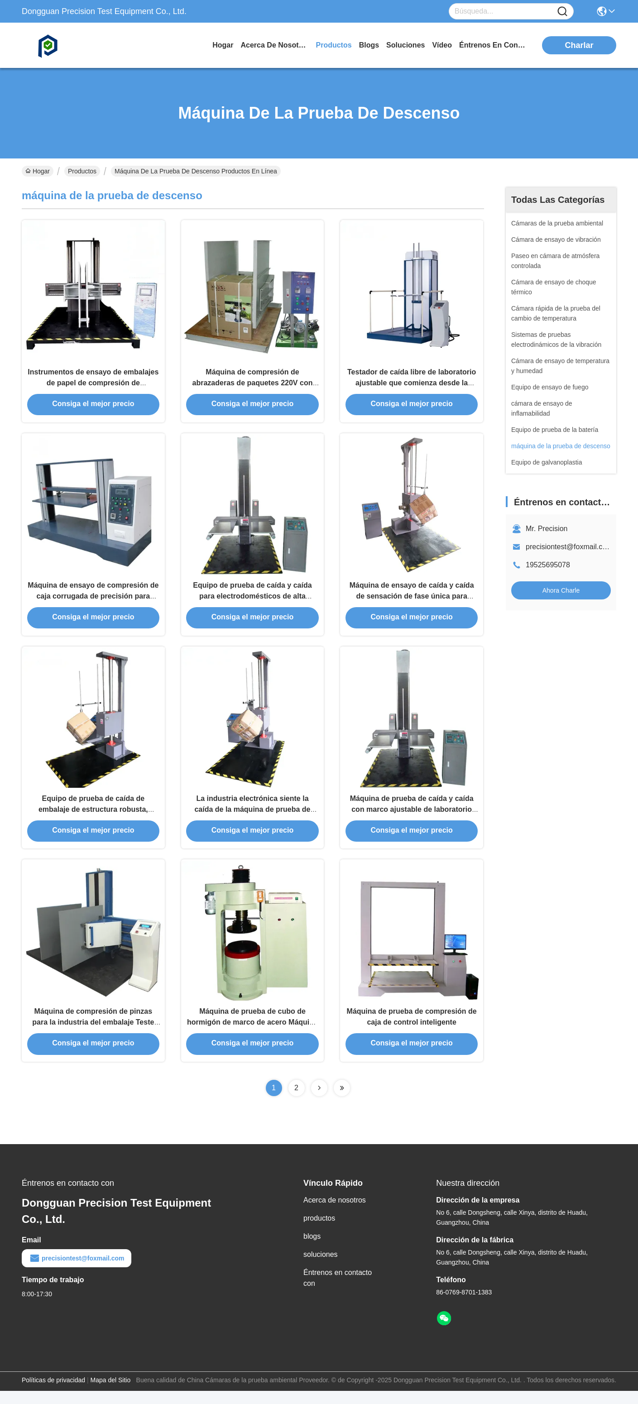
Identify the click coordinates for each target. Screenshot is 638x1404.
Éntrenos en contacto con (493, 45)
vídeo (442, 45)
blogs (369, 45)
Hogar (222, 45)
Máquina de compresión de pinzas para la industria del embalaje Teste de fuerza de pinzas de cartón (93, 1034)
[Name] (562, 11)
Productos (82, 171)
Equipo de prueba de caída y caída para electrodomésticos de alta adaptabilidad (252, 602)
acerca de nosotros (275, 45)
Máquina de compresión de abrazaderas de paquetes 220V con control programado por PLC (252, 385)
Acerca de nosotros (334, 1213)
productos (334, 45)
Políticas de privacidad (53, 1393)
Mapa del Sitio (111, 1393)
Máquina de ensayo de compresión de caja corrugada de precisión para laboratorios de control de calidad (93, 602)
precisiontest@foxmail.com (569, 547)
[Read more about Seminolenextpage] (319, 1101)
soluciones (405, 45)
